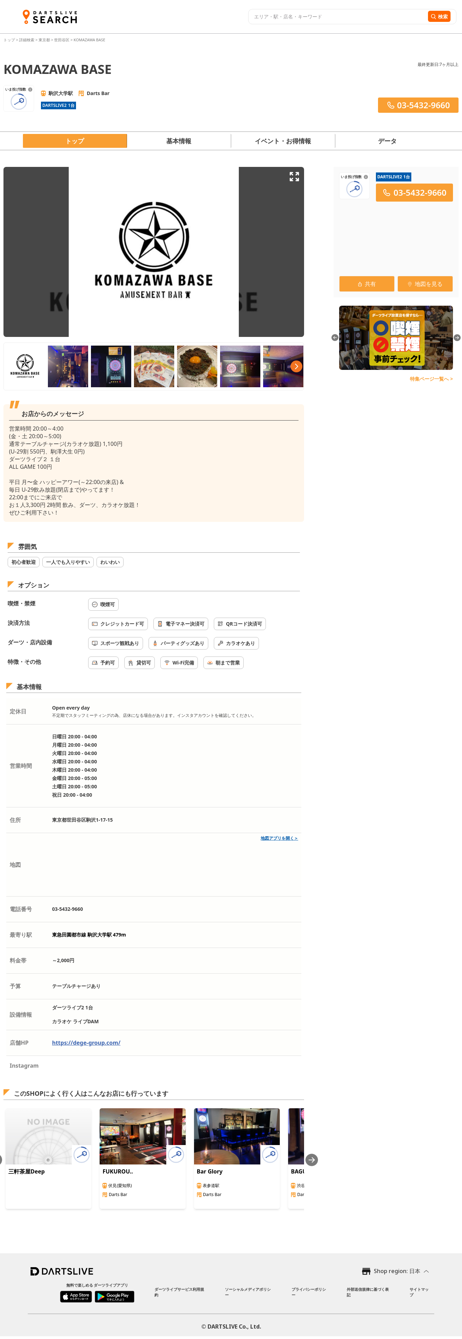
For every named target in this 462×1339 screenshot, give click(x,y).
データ (387, 141)
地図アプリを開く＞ (279, 838)
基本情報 (178, 141)
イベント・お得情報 (283, 141)
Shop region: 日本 (397, 1271)
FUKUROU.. (117, 1171)
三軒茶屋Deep (26, 1171)
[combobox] (337, 17)
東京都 (44, 39)
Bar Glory (209, 1171)
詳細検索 (27, 39)
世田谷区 (61, 39)
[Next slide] (311, 1160)
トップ (9, 39)
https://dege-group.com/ (86, 1042)
